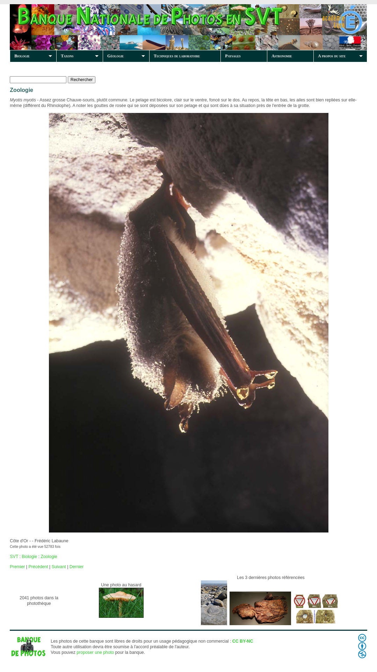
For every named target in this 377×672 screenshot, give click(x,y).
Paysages (232, 55)
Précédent (38, 566)
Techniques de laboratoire (177, 55)
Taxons (67, 55)
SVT (14, 556)
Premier (17, 566)
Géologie (115, 55)
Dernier (77, 566)
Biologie (22, 55)
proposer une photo (95, 652)
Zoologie (49, 556)
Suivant (59, 566)
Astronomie (281, 55)
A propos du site (332, 55)
